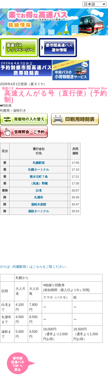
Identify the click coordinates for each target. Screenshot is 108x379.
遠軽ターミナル (38, 212)
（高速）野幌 (39, 184)
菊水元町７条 (39, 177)
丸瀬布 (38, 198)
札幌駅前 (39, 163)
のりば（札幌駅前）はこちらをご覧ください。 (34, 267)
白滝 (39, 191)
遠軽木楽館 (38, 205)
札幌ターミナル (38, 170)
